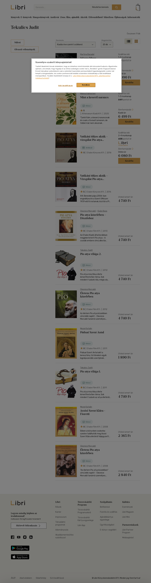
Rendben (86, 85)
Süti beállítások (65, 86)
